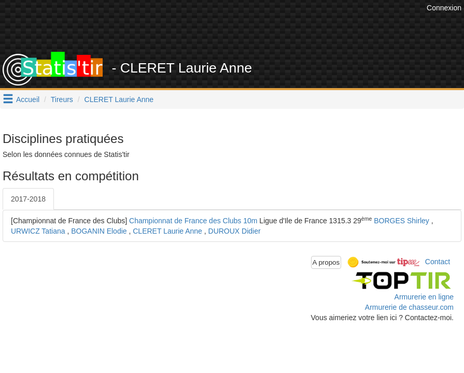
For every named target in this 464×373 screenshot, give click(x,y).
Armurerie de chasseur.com (409, 307)
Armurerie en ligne (424, 297)
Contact (437, 261)
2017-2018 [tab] (28, 199)
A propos (326, 262)
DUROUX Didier (234, 231)
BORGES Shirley (401, 221)
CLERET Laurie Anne (119, 99)
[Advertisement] (235, 26)
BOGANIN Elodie (98, 231)
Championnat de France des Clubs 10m (193, 221)
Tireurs (62, 99)
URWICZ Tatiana (38, 231)
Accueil (27, 99)
